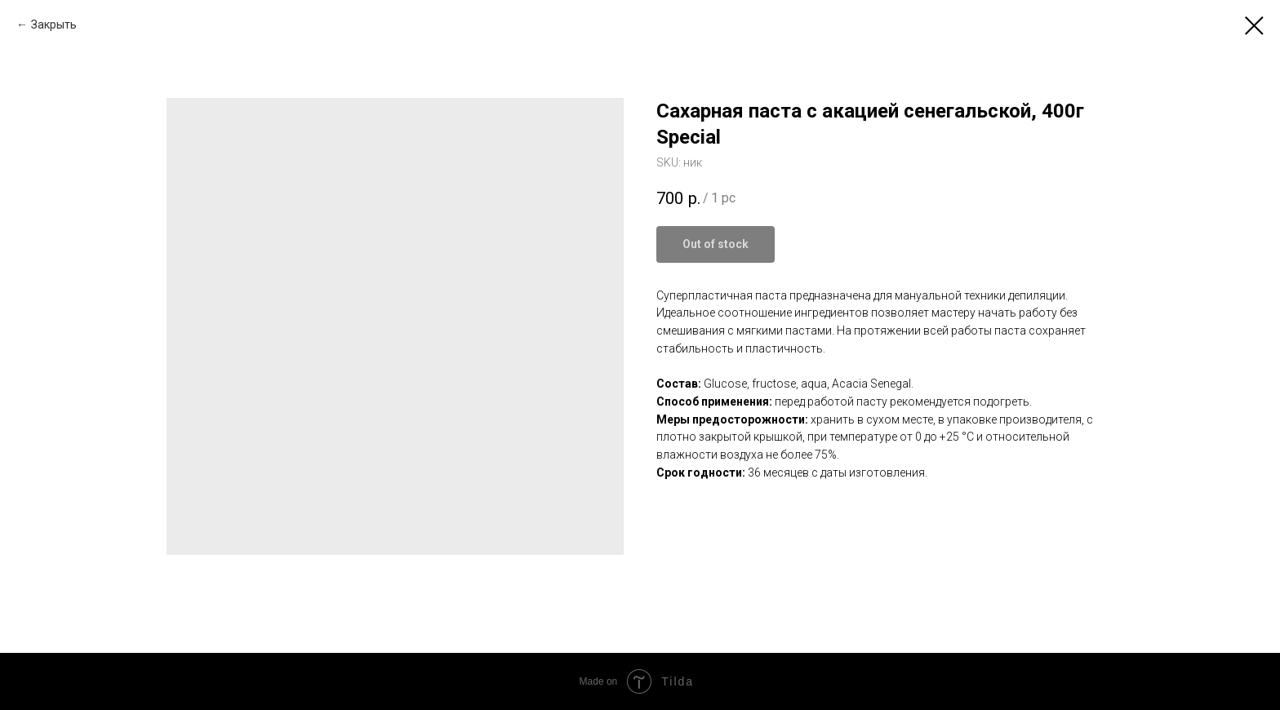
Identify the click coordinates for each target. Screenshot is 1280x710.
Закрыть (54, 24)
